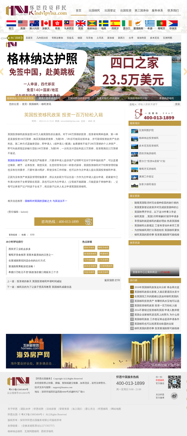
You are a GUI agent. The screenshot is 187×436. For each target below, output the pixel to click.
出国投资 (125, 10)
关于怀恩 (13, 409)
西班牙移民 (89, 247)
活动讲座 (51, 409)
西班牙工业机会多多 (20, 249)
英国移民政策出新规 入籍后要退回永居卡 (156, 292)
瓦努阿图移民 (106, 266)
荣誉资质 (64, 409)
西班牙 (115, 25)
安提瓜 (70, 37)
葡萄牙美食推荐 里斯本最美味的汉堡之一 (31, 255)
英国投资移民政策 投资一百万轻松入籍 (155, 305)
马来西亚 (69, 25)
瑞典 (104, 25)
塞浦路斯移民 (90, 253)
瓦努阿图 (167, 37)
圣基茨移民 (103, 272)
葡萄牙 (161, 25)
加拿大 (46, 25)
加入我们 (77, 409)
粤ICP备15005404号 (18, 389)
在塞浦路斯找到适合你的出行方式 (27, 260)
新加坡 (110, 37)
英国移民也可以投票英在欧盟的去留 (154, 323)
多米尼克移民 (90, 266)
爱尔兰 (127, 25)
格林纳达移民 (15, 431)
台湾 (131, 37)
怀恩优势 (38, 409)
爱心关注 (90, 409)
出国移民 (94, 10)
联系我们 (173, 10)
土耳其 (100, 37)
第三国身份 (142, 10)
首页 (78, 10)
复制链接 (13, 235)
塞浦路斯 (138, 25)
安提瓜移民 (89, 272)
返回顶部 (109, 280)
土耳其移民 (103, 260)
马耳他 (89, 37)
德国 (80, 37)
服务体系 (157, 10)
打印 (32, 235)
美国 (23, 25)
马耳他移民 (89, 260)
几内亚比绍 (42, 37)
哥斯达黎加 (57, 37)
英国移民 (34, 104)
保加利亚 (141, 37)
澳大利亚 (34, 25)
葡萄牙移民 (103, 247)
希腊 (150, 25)
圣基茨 (29, 37)
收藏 (24, 235)
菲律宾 (173, 25)
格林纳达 (92, 25)
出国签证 (110, 10)
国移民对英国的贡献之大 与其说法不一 (46, 201)
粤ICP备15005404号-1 (32, 414)
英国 (80, 25)
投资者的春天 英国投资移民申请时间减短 (39, 281)
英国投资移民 (15, 160)
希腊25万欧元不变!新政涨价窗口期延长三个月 (33, 272)
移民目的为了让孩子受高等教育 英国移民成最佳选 (44, 287)
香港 (57, 25)
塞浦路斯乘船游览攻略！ (22, 266)
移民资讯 (46, 104)
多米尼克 (154, 37)
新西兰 (121, 37)
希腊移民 (104, 253)
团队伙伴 (25, 409)
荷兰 (11, 25)
